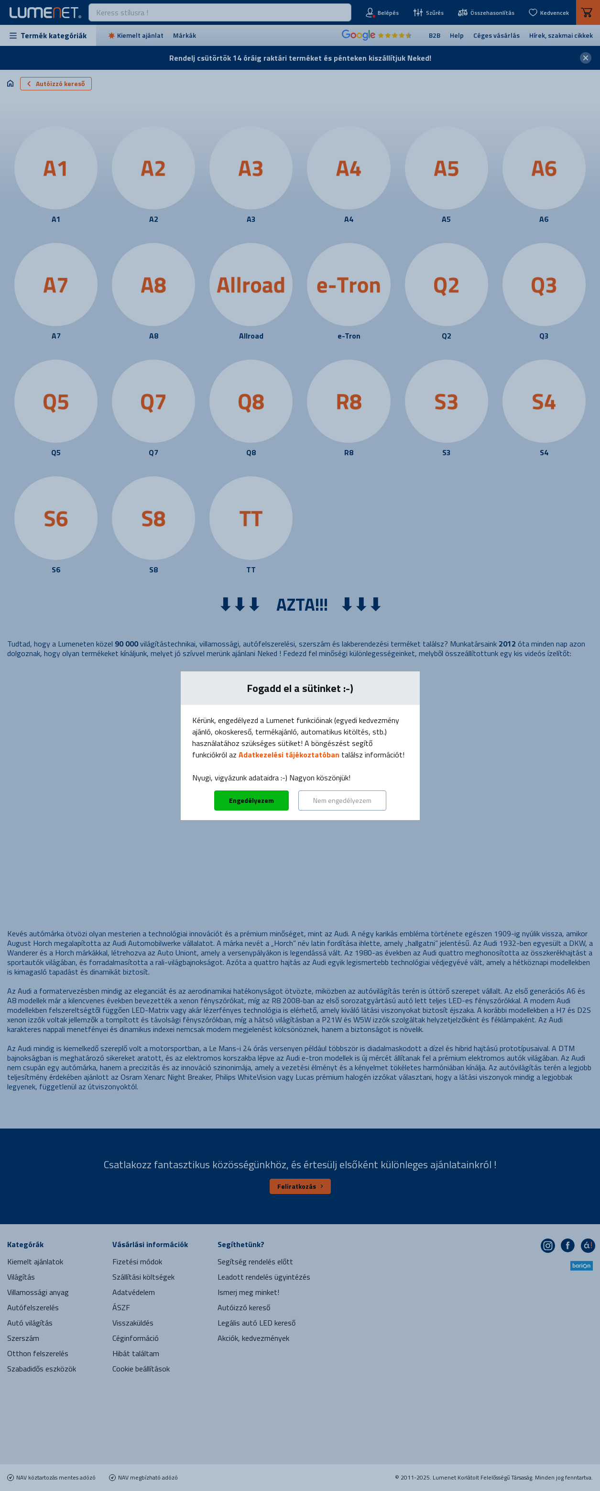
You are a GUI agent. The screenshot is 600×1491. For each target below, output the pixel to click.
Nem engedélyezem (342, 800)
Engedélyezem (251, 800)
